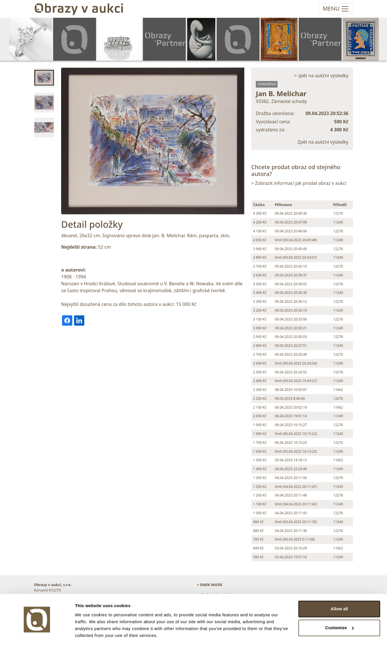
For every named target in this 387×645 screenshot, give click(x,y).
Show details (88, 633)
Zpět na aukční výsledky (323, 142)
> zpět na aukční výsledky (321, 75)
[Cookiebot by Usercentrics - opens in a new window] (37, 634)
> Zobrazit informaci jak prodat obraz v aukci (298, 183)
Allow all (339, 591)
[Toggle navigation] (336, 9)
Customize (339, 610)
